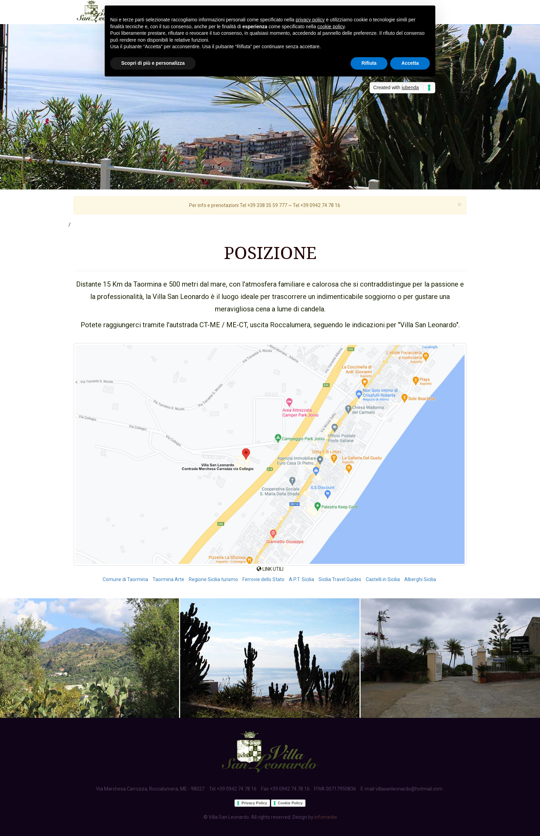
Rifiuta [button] (369, 63)
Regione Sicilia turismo (213, 579)
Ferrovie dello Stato (263, 579)
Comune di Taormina (125, 579)
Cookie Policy (290, 803)
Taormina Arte (168, 579)
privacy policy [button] (310, 19)
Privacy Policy (254, 803)
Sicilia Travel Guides (340, 579)
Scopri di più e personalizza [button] (153, 63)
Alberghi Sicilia (420, 579)
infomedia (325, 817)
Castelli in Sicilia (383, 579)
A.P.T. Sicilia (301, 579)
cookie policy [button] (331, 26)
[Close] (459, 204)
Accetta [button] (410, 63)
